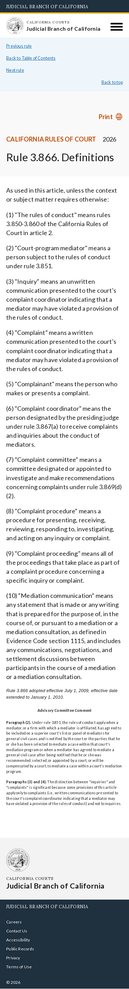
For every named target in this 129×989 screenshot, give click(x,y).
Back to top (112, 82)
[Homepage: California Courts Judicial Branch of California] (14, 25)
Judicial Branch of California (47, 6)
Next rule (15, 70)
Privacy (13, 957)
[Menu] (117, 26)
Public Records (20, 948)
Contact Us (16, 930)
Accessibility (18, 939)
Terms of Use (19, 966)
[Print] (111, 116)
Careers (14, 921)
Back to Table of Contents (31, 58)
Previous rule (19, 46)
